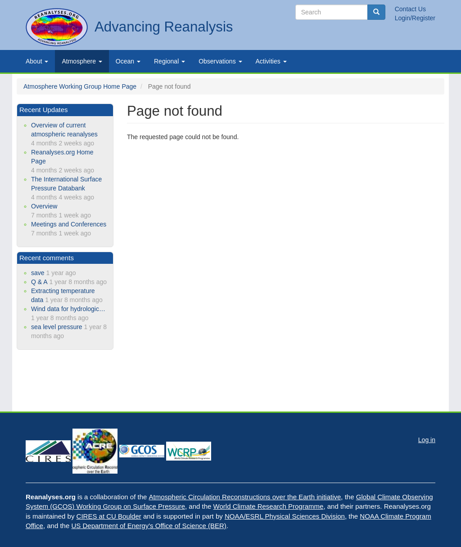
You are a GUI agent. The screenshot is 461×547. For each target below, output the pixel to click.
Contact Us (410, 9)
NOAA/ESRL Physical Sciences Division (285, 516)
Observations (220, 61)
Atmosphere (82, 61)
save (38, 272)
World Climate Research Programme (268, 506)
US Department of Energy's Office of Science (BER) (148, 525)
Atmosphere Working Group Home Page (79, 86)
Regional (169, 61)
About (37, 61)
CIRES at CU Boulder (109, 516)
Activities (271, 61)
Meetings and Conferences (68, 224)
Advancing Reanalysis (164, 27)
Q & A (39, 281)
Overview (44, 206)
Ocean (128, 61)
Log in (426, 439)
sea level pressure (56, 326)
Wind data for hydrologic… (68, 308)
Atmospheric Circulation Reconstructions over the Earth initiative (245, 497)
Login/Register (415, 18)
